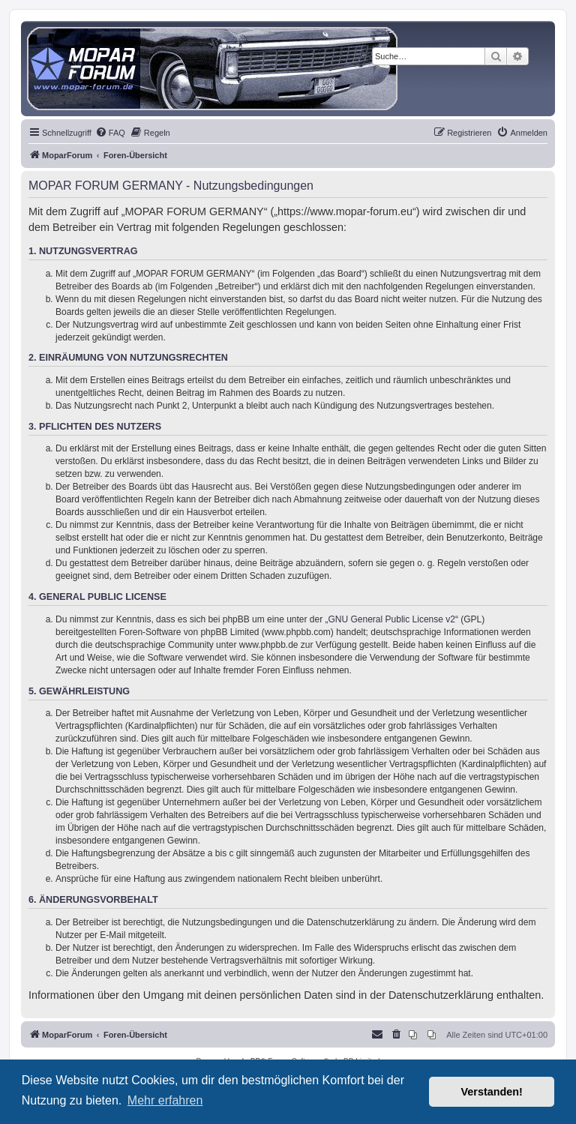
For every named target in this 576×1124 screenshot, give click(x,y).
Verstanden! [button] (492, 1092)
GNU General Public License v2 (391, 619)
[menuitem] (110, 133)
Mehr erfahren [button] (165, 1100)
